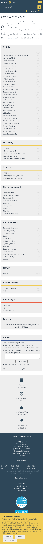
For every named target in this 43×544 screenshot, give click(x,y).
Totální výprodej (8, 310)
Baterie (21, 260)
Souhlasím (8, 537)
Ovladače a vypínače (21, 156)
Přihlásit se (33, 11)
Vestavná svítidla (21, 97)
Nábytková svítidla (21, 116)
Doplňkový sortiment (21, 249)
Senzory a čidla (21, 198)
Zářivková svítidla (21, 110)
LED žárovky (21, 173)
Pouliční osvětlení (21, 129)
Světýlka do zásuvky (21, 134)
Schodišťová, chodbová (21, 90)
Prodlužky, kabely (21, 231)
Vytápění (21, 203)
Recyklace (21, 456)
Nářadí (21, 274)
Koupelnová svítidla (21, 76)
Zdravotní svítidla (21, 131)
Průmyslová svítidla (21, 118)
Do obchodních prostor (21, 124)
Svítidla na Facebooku (22, 449)
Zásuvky (21, 211)
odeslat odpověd (21, 361)
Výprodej (6, 308)
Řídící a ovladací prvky (21, 214)
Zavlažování (21, 209)
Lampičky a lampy (21, 84)
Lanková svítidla (21, 61)
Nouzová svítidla (21, 121)
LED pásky (21, 148)
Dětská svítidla (21, 69)
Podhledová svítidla (21, 95)
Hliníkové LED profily (21, 151)
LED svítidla (21, 113)
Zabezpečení (21, 206)
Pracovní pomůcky (21, 288)
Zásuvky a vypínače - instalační (21, 254)
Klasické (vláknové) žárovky (21, 178)
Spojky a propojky (21, 233)
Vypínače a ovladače (21, 201)
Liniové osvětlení (21, 58)
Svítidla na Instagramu (21, 451)
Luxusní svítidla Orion (21, 488)
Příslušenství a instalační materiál (21, 159)
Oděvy (21, 291)
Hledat (39, 7)
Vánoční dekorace (21, 105)
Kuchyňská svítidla (21, 82)
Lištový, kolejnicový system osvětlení (21, 56)
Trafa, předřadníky (21, 241)
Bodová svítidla (21, 53)
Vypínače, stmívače (21, 244)
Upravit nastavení (10, 540)
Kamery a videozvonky (21, 195)
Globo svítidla (21, 484)
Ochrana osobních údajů (21, 453)
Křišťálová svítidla (21, 79)
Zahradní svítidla (21, 108)
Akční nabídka (7, 305)
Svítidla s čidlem (21, 100)
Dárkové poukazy (21, 252)
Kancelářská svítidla (21, 71)
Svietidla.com (21, 491)
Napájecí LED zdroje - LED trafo (21, 154)
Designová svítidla (21, 66)
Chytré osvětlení (21, 193)
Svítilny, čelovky (21, 257)
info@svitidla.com (23, 446)
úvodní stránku (11, 38)
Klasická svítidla (21, 74)
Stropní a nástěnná (21, 92)
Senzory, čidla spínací (21, 228)
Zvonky (21, 236)
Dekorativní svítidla (21, 63)
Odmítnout (20, 537)
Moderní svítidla (21, 87)
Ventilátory (21, 239)
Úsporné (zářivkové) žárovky (21, 176)
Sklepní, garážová (21, 103)
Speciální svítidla (21, 126)
